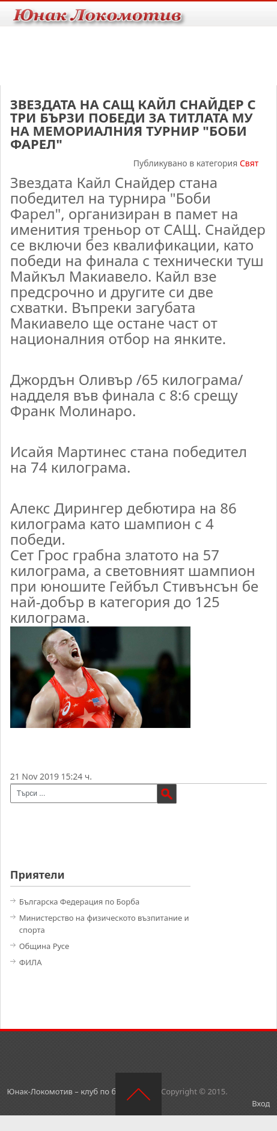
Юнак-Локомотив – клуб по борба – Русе (83, 1091)
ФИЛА (30, 962)
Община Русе (44, 946)
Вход (261, 1103)
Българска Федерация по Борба (79, 901)
